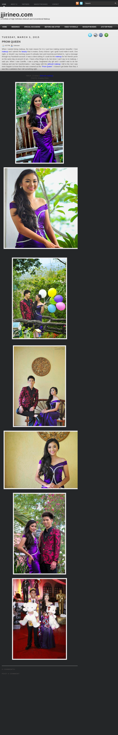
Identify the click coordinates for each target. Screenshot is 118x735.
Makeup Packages (41, 4)
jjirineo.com (17, 14)
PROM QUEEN (11, 41)
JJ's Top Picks (106, 27)
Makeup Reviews (89, 27)
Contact (55, 4)
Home (4, 4)
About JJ (14, 4)
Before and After (52, 27)
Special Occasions (32, 27)
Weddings (15, 27)
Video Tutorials (71, 27)
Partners (25, 4)
